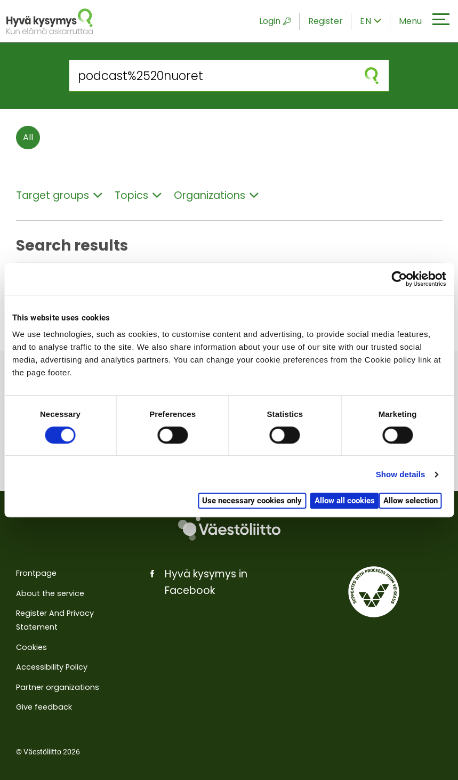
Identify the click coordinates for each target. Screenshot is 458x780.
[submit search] (372, 75)
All (28, 137)
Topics (138, 195)
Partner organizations (57, 687)
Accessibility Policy (51, 667)
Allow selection (410, 500)
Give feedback (44, 707)
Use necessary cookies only (252, 500)
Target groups (59, 195)
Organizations (216, 195)
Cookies (31, 647)
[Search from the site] (212, 75)
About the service (50, 593)
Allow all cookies (345, 500)
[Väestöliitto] (229, 529)
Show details (400, 474)
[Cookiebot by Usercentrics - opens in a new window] (399, 279)
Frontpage (36, 573)
